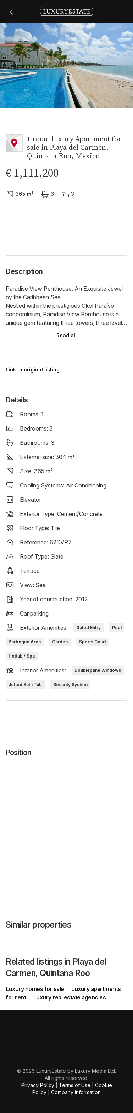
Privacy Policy (37, 1085)
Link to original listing (33, 369)
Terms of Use (74, 1085)
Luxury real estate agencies (69, 997)
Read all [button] (66, 335)
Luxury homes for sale (35, 988)
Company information (76, 1092)
